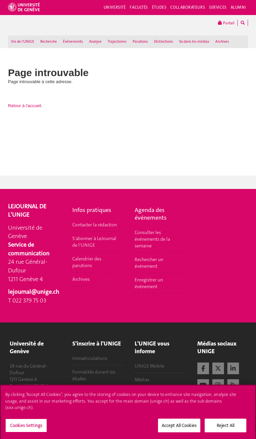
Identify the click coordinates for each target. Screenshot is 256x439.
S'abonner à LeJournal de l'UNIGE (94, 241)
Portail (226, 23)
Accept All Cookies (179, 428)
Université (115, 7)
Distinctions (163, 41)
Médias (142, 380)
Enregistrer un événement (149, 283)
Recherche (48, 41)
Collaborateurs (187, 7)
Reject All (225, 428)
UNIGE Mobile (149, 366)
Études (159, 7)
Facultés (139, 7)
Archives (222, 41)
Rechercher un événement (149, 262)
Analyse (95, 41)
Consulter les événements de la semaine (152, 239)
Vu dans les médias (194, 41)
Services (218, 7)
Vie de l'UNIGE (22, 41)
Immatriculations (89, 358)
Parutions (140, 41)
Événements (73, 41)
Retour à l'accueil (24, 105)
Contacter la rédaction (94, 225)
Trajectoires (117, 41)
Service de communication (28, 249)
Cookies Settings (26, 428)
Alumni (238, 7)
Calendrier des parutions (86, 262)
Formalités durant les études (93, 375)
